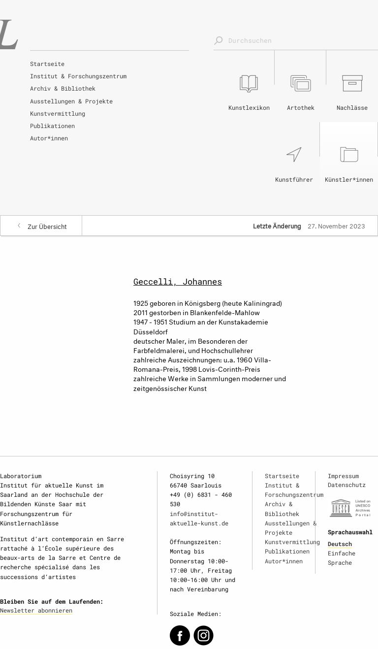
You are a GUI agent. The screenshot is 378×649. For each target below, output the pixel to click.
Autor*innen (49, 138)
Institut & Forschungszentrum (78, 76)
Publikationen (52, 126)
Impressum (343, 476)
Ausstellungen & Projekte (71, 101)
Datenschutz (347, 484)
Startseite (47, 63)
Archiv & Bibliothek (62, 88)
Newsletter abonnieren (36, 610)
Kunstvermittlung (57, 113)
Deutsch (340, 544)
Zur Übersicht (47, 225)
